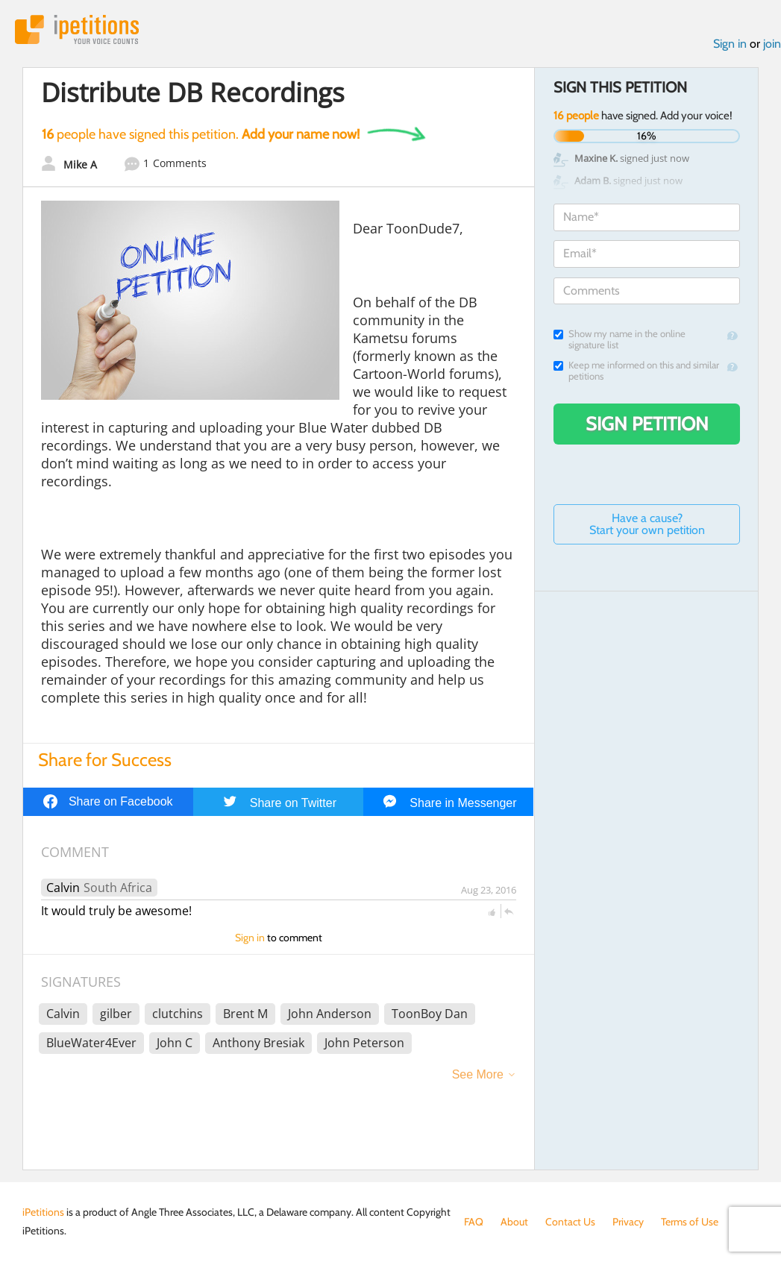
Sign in (730, 44)
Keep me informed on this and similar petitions (636, 371)
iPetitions (77, 29)
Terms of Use (689, 1221)
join (772, 44)
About (514, 1221)
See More (478, 1074)
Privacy (628, 1221)
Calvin (63, 888)
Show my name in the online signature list (619, 339)
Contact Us (570, 1221)
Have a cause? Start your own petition (647, 524)
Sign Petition (647, 423)
